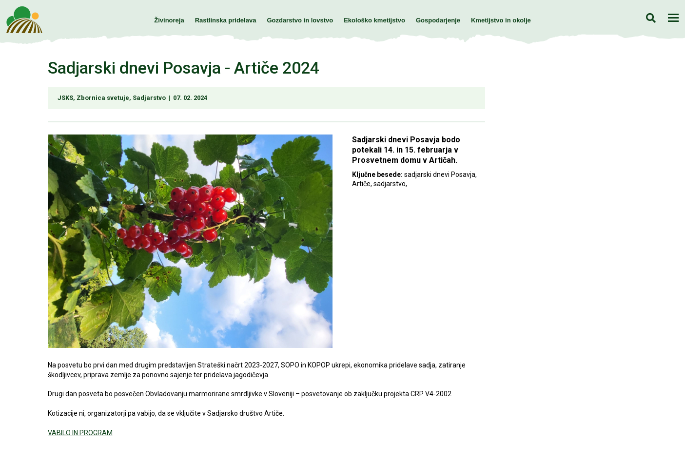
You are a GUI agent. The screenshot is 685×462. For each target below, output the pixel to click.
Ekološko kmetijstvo (374, 20)
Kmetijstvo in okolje (501, 20)
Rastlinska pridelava (225, 20)
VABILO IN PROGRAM (80, 433)
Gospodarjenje (438, 20)
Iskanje (651, 18)
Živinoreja (169, 20)
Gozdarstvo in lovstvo (300, 20)
